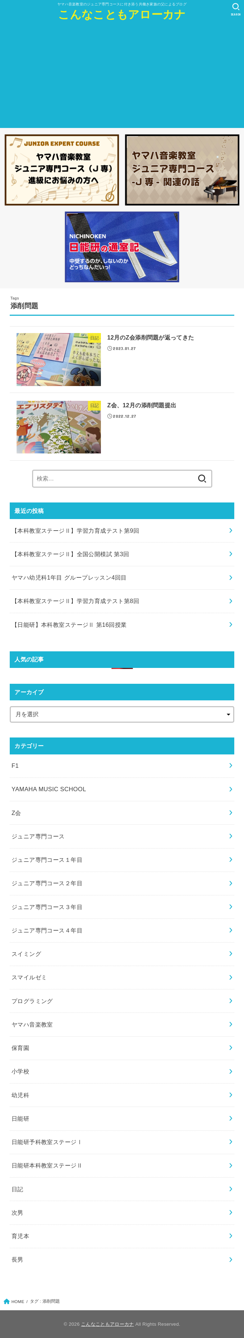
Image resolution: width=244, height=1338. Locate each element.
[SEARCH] (236, 9)
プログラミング (32, 1001)
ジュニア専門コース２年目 (47, 883)
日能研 (20, 1118)
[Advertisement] (122, 77)
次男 (17, 1212)
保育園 (20, 1048)
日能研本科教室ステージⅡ (47, 1165)
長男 (17, 1259)
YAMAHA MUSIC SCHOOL (49, 789)
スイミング (26, 954)
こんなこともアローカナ (122, 14)
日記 (17, 1189)
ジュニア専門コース (38, 836)
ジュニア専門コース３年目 (47, 907)
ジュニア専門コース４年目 (47, 930)
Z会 (16, 813)
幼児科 (20, 1095)
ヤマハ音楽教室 (32, 1024)
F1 (15, 765)
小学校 (20, 1071)
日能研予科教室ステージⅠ (47, 1142)
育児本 (20, 1236)
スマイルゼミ (29, 977)
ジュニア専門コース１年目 (47, 859)
